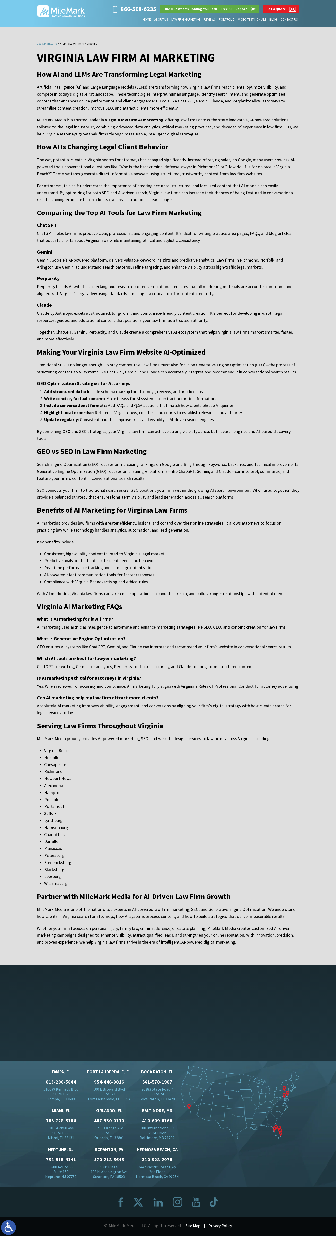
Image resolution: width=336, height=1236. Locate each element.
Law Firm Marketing (186, 19)
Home (148, 19)
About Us (162, 19)
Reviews (210, 19)
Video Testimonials (253, 19)
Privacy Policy (220, 1227)
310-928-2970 (157, 1161)
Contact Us (289, 19)
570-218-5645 (109, 1161)
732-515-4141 (61, 1161)
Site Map (192, 1227)
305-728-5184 (61, 1122)
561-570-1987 (157, 1083)
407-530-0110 (109, 1122)
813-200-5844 (61, 1083)
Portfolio (227, 19)
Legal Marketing (47, 43)
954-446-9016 (109, 1083)
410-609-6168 (157, 1122)
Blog (273, 19)
